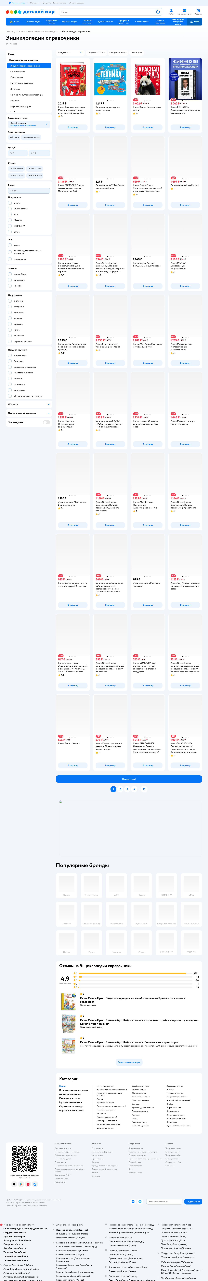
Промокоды (60, 1162)
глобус (170, 1104)
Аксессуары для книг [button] (70, 1094)
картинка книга (174, 1108)
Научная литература (20, 106)
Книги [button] (62, 1086)
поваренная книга (140, 1111)
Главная (9, 31)
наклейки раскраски (106, 1110)
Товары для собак (173, 1155)
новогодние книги (105, 1086)
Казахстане (31, 1205)
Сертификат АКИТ (63, 1175)
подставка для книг (140, 1100)
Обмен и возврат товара (65, 1155)
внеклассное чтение (141, 1097)
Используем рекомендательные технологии (25, 1202)
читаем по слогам (175, 1093)
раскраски (101, 1113)
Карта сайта (60, 1182)
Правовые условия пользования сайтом (43, 1200)
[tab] (130, 828)
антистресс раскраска (107, 1121)
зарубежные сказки (140, 1086)
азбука (170, 1089)
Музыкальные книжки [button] (70, 1102)
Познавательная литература (42, 31)
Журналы (15, 89)
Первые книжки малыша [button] (71, 1110)
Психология (16, 77)
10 (144, 789)
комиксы (136, 1115)
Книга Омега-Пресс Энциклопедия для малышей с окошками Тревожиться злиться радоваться (132, 999)
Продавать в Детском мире (67, 1152)
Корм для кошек (172, 1152)
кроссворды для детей (107, 1117)
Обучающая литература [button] (71, 1106)
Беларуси (42, 1205)
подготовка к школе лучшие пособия (109, 1094)
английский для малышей (178, 1100)
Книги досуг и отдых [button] (69, 1098)
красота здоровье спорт (143, 1108)
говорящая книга (139, 1122)
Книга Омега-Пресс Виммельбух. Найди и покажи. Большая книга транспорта (129, 1042)
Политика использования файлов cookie (69, 1170)
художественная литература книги (112, 1089)
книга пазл (172, 1122)
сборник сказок (139, 1093)
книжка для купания (176, 1115)
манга (134, 1118)
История (14, 100)
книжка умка (173, 1111)
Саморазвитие (17, 71)
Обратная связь (61, 1178)
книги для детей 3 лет (176, 1118)
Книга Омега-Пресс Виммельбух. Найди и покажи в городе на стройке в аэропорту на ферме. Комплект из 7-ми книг (139, 1022)
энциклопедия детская (177, 1097)
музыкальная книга (105, 1102)
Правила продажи (63, 1159)
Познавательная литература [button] (73, 1090)
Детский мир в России (16, 1205)
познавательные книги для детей (111, 1106)
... (139, 789)
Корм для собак (172, 1159)
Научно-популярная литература (26, 94)
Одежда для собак (173, 1162)
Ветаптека (169, 1165)
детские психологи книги (178, 1126)
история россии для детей (108, 1124)
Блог (131, 1169)
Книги (19, 31)
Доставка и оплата (63, 1148)
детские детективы (105, 1128)
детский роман (139, 1089)
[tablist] (130, 828)
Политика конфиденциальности (69, 1165)
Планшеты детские (140, 1126)
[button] (194, 22)
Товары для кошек (173, 1148)
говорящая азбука (175, 1086)
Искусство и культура (21, 83)
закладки (136, 1104)
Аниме (100, 1099)
